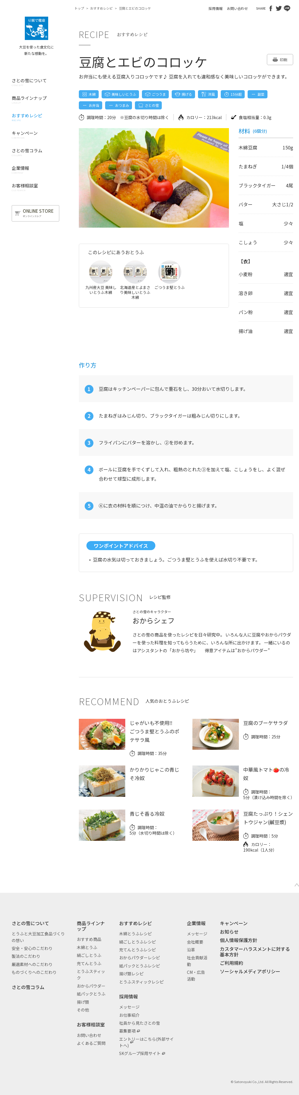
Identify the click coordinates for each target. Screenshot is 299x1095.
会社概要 (195, 942)
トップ (79, 8)
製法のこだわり (26, 956)
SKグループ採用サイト (140, 1053)
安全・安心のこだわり (32, 948)
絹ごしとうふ (89, 955)
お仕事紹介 (129, 1015)
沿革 (191, 950)
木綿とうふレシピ (135, 934)
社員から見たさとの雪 (139, 1023)
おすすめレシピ (101, 8)
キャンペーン (234, 923)
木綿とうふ (87, 947)
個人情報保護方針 (238, 940)
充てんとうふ (89, 963)
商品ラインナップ (91, 926)
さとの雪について (30, 923)
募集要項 (127, 1031)
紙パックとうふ (91, 994)
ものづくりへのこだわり (34, 972)
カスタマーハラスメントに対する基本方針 (255, 951)
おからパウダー (91, 986)
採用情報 (215, 8)
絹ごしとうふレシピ (137, 942)
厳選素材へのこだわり (32, 964)
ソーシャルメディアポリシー (250, 971)
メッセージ (129, 1007)
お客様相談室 (91, 1024)
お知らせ (229, 931)
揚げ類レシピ (131, 974)
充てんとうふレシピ (137, 950)
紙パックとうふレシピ (139, 966)
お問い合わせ (237, 8)
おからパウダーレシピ (139, 957)
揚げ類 (83, 1002)
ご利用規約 (231, 962)
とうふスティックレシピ (141, 982)
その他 (83, 1010)
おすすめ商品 (89, 939)
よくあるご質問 (91, 1043)
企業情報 (196, 923)
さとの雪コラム (28, 987)
